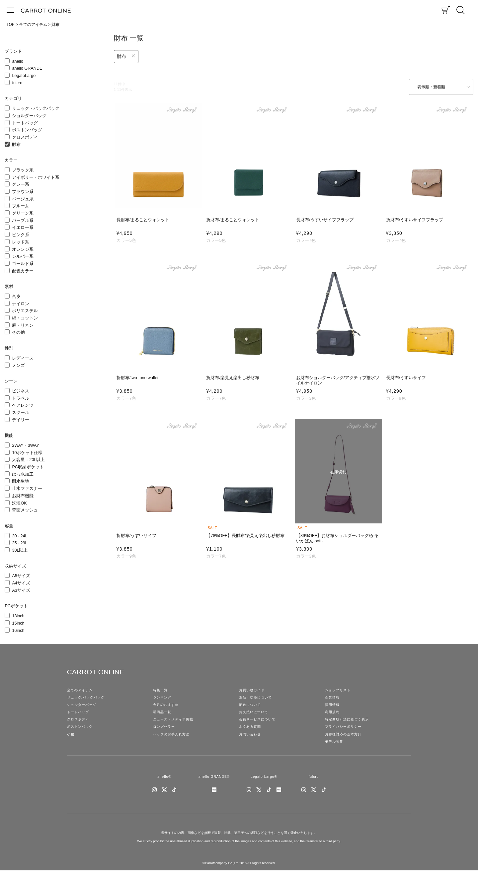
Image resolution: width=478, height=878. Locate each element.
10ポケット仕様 (27, 452)
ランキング (163, 699)
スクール (20, 412)
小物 (71, 739)
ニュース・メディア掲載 (175, 723)
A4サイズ (21, 583)
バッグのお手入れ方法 (173, 739)
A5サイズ (21, 576)
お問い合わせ (251, 739)
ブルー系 (20, 206)
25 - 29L (19, 543)
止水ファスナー (27, 488)
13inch (18, 616)
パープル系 (23, 220)
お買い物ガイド (253, 691)
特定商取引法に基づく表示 (349, 723)
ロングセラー (165, 731)
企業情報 (333, 699)
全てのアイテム (33, 24)
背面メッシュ (25, 510)
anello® (164, 783)
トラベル (20, 398)
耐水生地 (20, 481)
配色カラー (23, 271)
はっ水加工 (23, 474)
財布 (16, 144)
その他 (18, 332)
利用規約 (333, 715)
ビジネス (20, 391)
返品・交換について (257, 699)
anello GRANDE (27, 68)
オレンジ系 (23, 249)
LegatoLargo (24, 75)
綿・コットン (25, 318)
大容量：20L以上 (28, 459)
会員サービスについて (259, 723)
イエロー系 (23, 227)
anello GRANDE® (214, 783)
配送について (251, 707)
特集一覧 (161, 691)
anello (17, 61)
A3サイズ (21, 590)
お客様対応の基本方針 (345, 739)
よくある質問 (251, 731)
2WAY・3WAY (25, 445)
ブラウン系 (23, 191)
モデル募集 (335, 748)
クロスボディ (25, 137)
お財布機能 (23, 496)
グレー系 (20, 184)
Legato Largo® (263, 783)
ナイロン (20, 304)
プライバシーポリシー (345, 731)
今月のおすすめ (167, 707)
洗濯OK (19, 503)
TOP (10, 24)
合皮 (16, 296)
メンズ (18, 365)
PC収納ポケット (28, 467)
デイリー (20, 420)
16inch (18, 630)
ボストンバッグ (27, 130)
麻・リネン (23, 325)
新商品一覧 (163, 715)
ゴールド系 (23, 263)
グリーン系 (23, 213)
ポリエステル (25, 310)
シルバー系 (23, 256)
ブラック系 (23, 170)
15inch (18, 623)
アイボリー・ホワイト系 (35, 177)
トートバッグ (25, 123)
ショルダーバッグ (29, 115)
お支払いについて (255, 715)
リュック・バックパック (35, 108)
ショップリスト (339, 691)
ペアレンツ (23, 405)
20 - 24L (19, 536)
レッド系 (20, 242)
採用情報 (333, 707)
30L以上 (20, 550)
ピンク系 (20, 235)
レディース (23, 358)
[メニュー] (10, 10)
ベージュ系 (23, 199)
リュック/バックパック (87, 699)
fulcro (17, 83)
